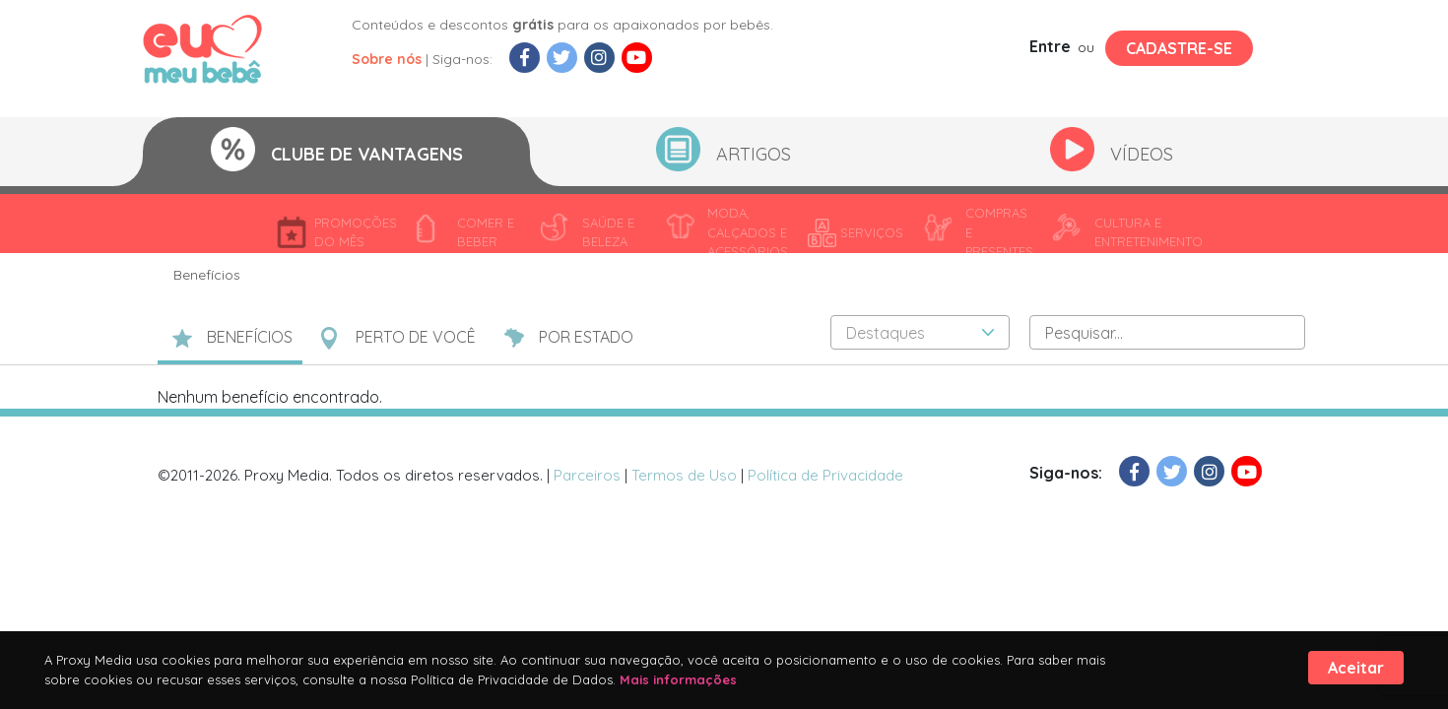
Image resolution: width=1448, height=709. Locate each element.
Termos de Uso (684, 475)
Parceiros (587, 475)
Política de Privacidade (825, 475)
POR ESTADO (586, 337)
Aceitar (1356, 667)
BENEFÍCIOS (250, 337)
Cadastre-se (1179, 48)
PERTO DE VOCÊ (416, 337)
